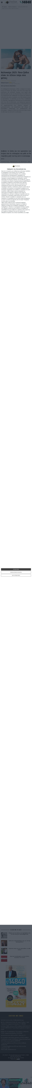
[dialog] (16, 544)
